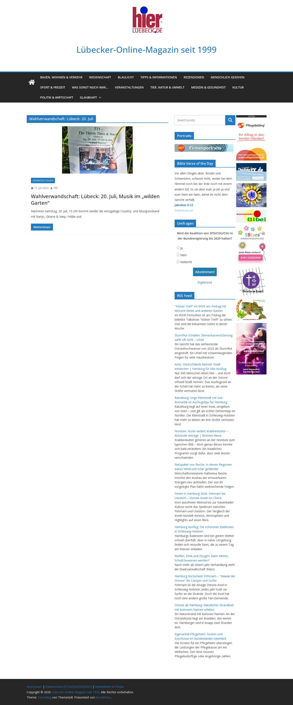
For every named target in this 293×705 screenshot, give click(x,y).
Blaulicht (126, 77)
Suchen (230, 120)
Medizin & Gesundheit (208, 87)
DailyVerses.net (184, 210)
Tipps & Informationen (159, 77)
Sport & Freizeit (52, 87)
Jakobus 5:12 (184, 205)
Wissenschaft (100, 77)
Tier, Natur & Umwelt (167, 87)
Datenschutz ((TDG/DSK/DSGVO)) (68, 687)
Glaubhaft (88, 97)
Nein (183, 255)
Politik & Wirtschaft (56, 97)
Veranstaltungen (129, 87)
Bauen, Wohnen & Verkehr (61, 77)
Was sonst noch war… (90, 87)
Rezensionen (194, 77)
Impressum (34, 687)
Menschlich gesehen (227, 77)
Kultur (238, 87)
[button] (99, 97)
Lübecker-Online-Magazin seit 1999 (146, 49)
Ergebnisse (205, 282)
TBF (55, 188)
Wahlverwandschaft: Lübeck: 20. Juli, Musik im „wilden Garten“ (95, 199)
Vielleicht (186, 262)
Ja (181, 248)
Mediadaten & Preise (109, 687)
